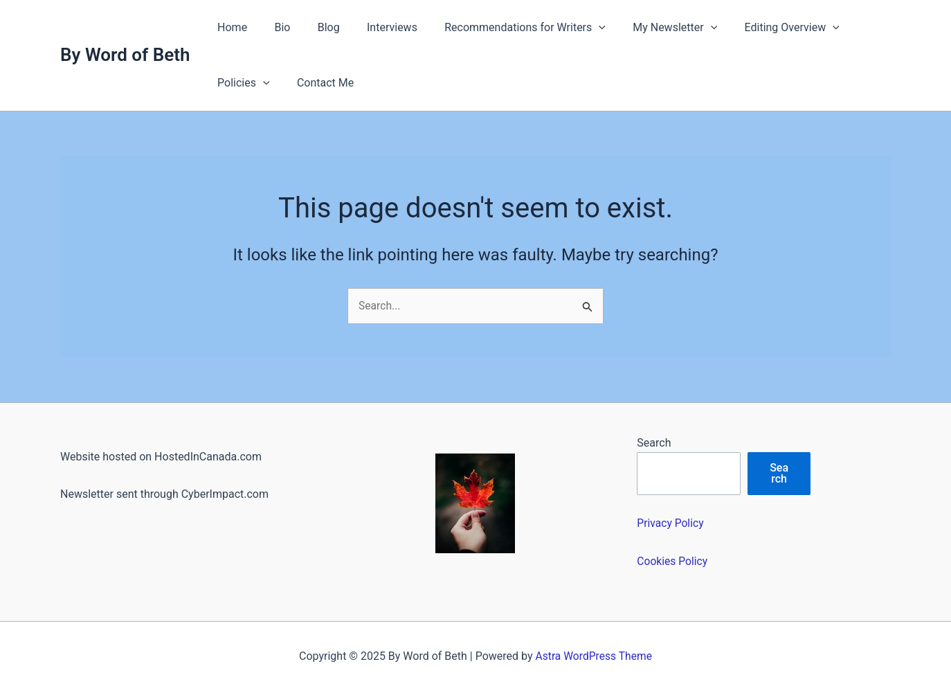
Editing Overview (759, 27)
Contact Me (317, 82)
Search (654, 442)
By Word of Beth (125, 54)
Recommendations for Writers (502, 27)
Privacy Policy (671, 523)
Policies (241, 83)
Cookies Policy (673, 561)
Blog (316, 27)
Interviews (374, 27)
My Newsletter (647, 27)
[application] (576, 27)
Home (229, 27)
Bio (274, 27)
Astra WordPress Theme (593, 656)
